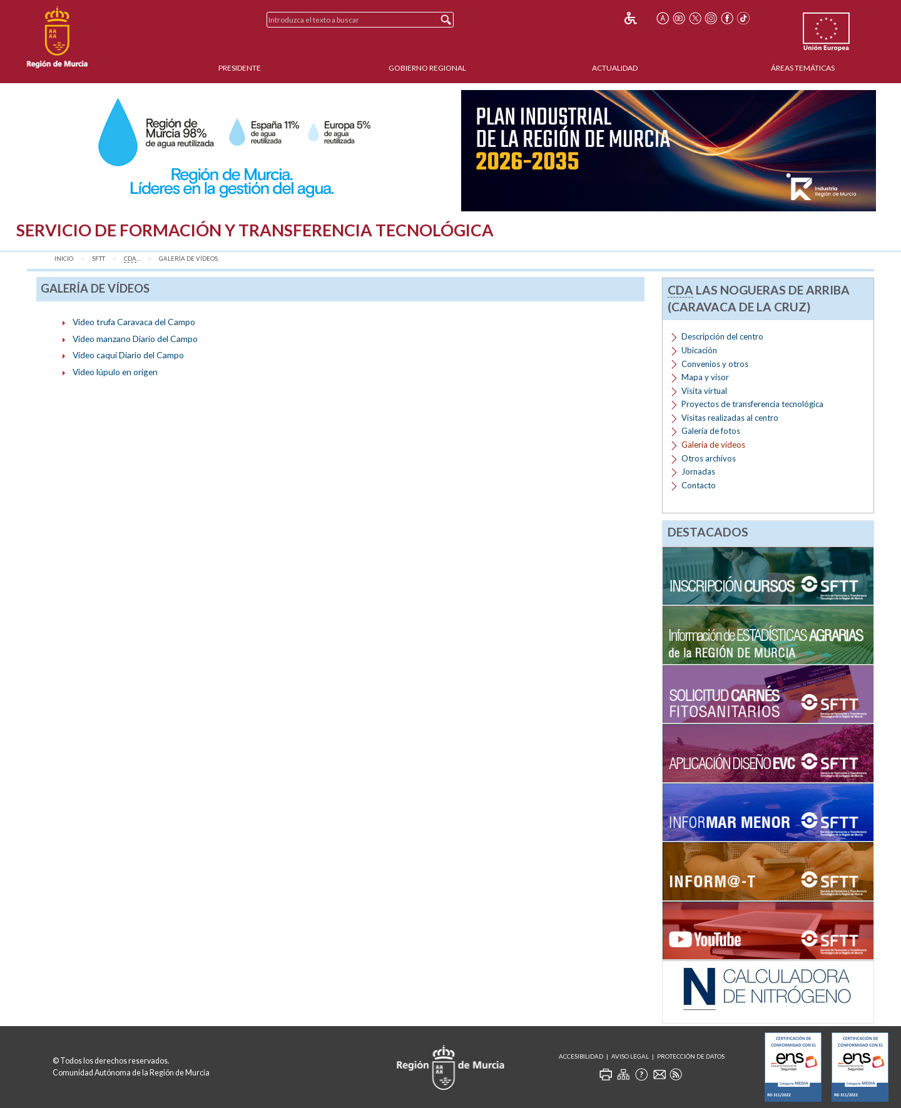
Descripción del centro (722, 336)
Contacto (698, 485)
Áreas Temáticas (803, 68)
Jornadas (698, 471)
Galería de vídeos (188, 258)
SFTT (98, 258)
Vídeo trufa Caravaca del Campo (134, 321)
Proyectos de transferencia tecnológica (752, 404)
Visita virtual (704, 391)
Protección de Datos (691, 1056)
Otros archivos (708, 458)
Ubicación (699, 350)
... (132, 259)
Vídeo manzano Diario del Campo (135, 338)
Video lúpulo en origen (115, 371)
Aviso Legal (630, 1056)
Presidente (239, 68)
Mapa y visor (705, 377)
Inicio (63, 258)
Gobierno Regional (427, 68)
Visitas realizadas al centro (729, 418)
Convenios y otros (714, 364)
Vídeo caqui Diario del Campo (128, 355)
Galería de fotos (710, 431)
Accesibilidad (581, 1056)
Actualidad (615, 68)
